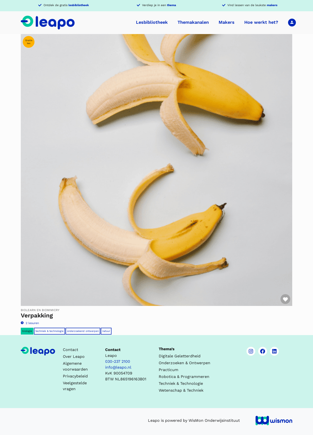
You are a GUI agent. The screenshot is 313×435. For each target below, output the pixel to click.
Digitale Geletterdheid (180, 356)
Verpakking (37, 315)
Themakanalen (193, 22)
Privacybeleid (75, 376)
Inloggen (292, 22)
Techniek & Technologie (49, 331)
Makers (227, 22)
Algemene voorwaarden (75, 366)
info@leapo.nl (118, 367)
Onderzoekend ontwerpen (83, 331)
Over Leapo (74, 356)
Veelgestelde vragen (75, 386)
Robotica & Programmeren (184, 376)
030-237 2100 (117, 361)
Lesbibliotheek (152, 22)
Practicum (168, 369)
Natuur (106, 331)
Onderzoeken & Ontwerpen (184, 363)
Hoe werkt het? (261, 22)
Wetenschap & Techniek (181, 390)
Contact (70, 349)
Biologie (27, 331)
